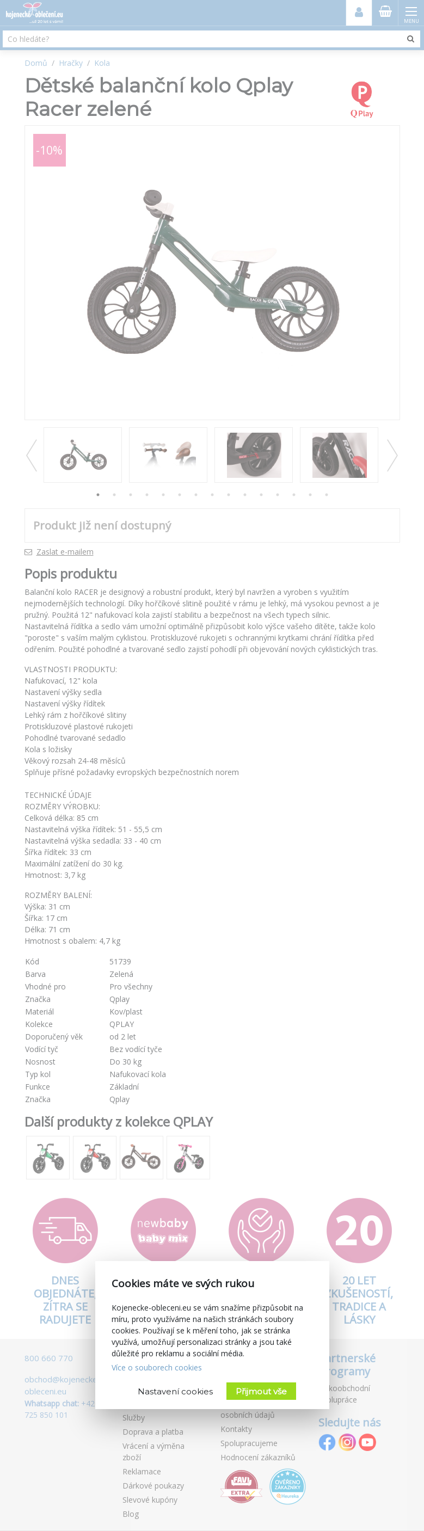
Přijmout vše (261, 1391)
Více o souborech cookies (157, 1367)
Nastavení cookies (175, 1391)
